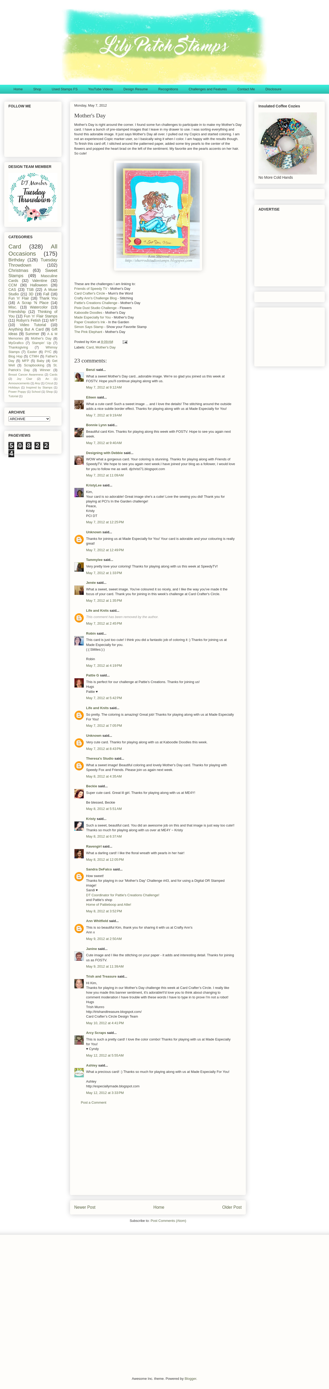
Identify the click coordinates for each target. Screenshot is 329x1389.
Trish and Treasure (101, 976)
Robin (91, 633)
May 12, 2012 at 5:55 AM (105, 1055)
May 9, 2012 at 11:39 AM (105, 966)
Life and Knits (97, 611)
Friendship (17, 312)
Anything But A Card (26, 329)
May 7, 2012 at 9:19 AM (104, 415)
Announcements (19, 383)
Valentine (39, 280)
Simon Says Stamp (88, 327)
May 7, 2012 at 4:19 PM (104, 666)
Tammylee (94, 560)
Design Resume (135, 89)
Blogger (190, 1379)
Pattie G (92, 675)
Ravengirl (94, 846)
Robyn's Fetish (28, 320)
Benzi (90, 370)
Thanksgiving (18, 347)
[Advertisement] (158, 1154)
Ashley (91, 1065)
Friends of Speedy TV (90, 289)
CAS (12, 289)
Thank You (48, 298)
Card (90, 347)
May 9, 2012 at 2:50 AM (104, 939)
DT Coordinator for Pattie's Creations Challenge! (122, 895)
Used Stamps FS (65, 89)
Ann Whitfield (97, 921)
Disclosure (273, 89)
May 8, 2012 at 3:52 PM (104, 911)
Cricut (49, 383)
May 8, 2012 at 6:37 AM (104, 836)
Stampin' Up (41, 343)
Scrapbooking (34, 365)
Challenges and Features (208, 89)
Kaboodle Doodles (88, 313)
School (36, 391)
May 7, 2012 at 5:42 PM (104, 698)
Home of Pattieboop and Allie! (108, 905)
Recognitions (168, 89)
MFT (53, 320)
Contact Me (246, 89)
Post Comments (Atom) (168, 1221)
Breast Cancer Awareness (25, 374)
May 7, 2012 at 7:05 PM (104, 726)
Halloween (38, 285)
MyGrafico (15, 343)
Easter (32, 352)
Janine (91, 949)
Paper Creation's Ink (89, 322)
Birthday (16, 259)
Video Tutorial (33, 325)
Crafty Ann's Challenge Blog (95, 298)
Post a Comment (93, 1102)
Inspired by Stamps (39, 387)
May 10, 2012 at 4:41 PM (105, 1023)
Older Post (232, 1207)
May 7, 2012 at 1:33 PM (104, 573)
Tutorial (13, 396)
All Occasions (32, 250)
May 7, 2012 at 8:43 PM (104, 749)
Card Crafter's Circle (89, 293)
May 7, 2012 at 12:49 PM (105, 550)
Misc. (12, 307)
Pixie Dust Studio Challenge (95, 308)
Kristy (91, 819)
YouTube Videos (100, 89)
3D (31, 294)
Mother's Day (106, 347)
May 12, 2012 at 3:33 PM (105, 1093)
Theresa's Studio (99, 758)
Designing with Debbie (104, 453)
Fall (46, 294)
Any (37, 383)
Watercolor (39, 307)
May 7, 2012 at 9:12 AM (104, 387)
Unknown (94, 532)
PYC (48, 352)
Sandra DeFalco (99, 869)
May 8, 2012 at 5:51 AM (104, 809)
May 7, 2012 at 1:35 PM (104, 601)
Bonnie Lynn (96, 425)
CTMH (34, 356)
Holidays (14, 387)
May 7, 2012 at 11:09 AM (105, 475)
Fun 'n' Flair (18, 298)
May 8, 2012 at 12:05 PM (105, 860)
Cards (53, 374)
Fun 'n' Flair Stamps (40, 316)
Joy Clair (24, 378)
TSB (30, 289)
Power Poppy (17, 391)
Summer (32, 334)
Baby (40, 361)
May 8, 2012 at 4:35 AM (104, 776)
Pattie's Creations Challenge (96, 303)
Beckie (91, 786)
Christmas (18, 270)
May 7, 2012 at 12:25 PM (105, 522)
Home (18, 89)
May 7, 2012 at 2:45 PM (104, 623)
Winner (45, 370)
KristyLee (94, 485)
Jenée (91, 583)
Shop (37, 89)
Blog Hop (15, 356)
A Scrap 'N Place (33, 303)
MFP (25, 361)
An (47, 378)
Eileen (91, 397)
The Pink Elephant (88, 332)
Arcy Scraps (96, 1033)
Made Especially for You (93, 317)
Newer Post (85, 1207)
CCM (12, 285)
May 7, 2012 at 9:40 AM (104, 443)
